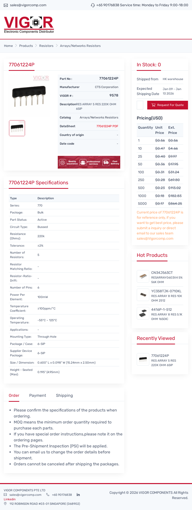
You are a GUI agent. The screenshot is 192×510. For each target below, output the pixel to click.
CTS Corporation (106, 87)
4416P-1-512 (161, 309)
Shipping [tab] (64, 395)
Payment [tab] (37, 395)
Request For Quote (168, 105)
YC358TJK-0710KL (166, 291)
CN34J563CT (162, 273)
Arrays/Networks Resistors (80, 46)
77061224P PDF (107, 126)
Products (26, 46)
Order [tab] (14, 395)
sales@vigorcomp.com (28, 5)
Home (8, 46)
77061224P (160, 356)
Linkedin (10, 499)
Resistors (46, 46)
